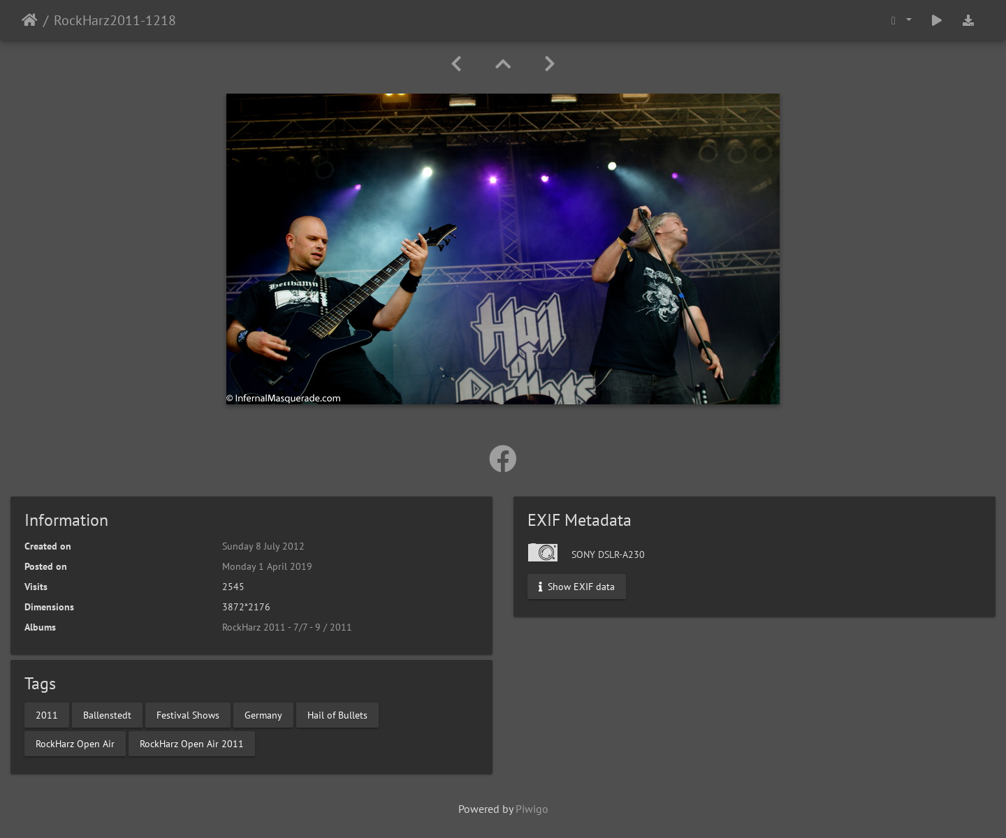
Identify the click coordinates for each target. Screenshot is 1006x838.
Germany (263, 714)
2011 (47, 714)
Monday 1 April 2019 (267, 566)
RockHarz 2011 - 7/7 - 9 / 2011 (287, 627)
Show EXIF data (577, 586)
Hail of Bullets (337, 714)
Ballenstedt (107, 714)
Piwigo (532, 809)
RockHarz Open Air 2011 (192, 743)
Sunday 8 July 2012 (263, 546)
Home (30, 20)
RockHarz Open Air (75, 743)
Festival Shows (187, 714)
